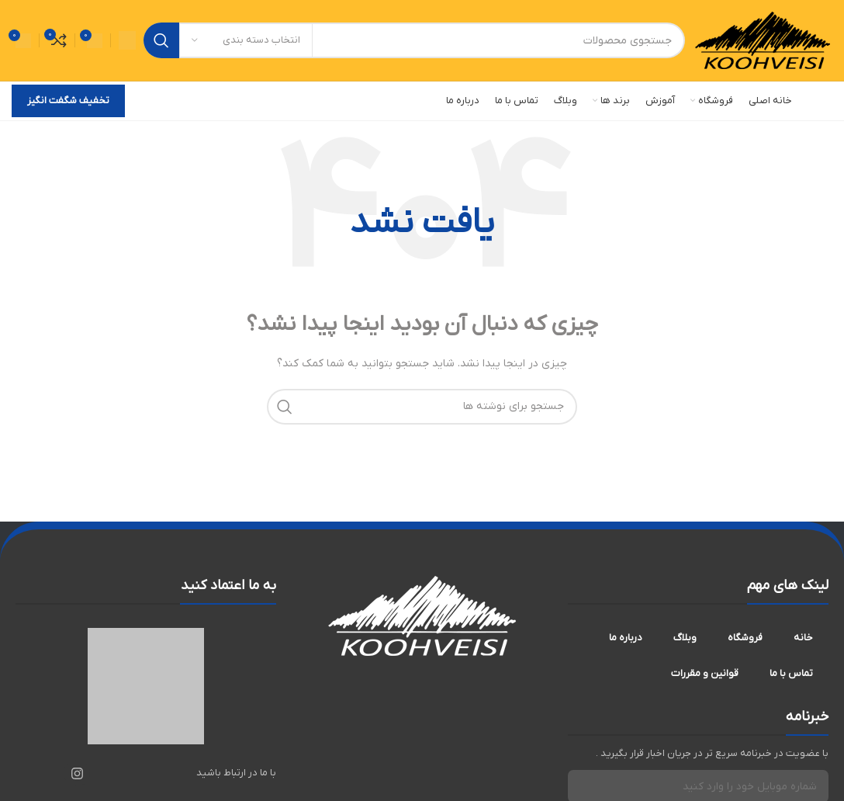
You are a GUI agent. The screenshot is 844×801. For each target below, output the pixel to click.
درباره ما (625, 637)
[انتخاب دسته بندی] (246, 40)
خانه (803, 637)
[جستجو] (414, 40)
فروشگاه (745, 637)
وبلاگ (685, 637)
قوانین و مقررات (704, 673)
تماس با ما (791, 673)
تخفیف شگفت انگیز (68, 100)
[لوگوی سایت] (762, 40)
